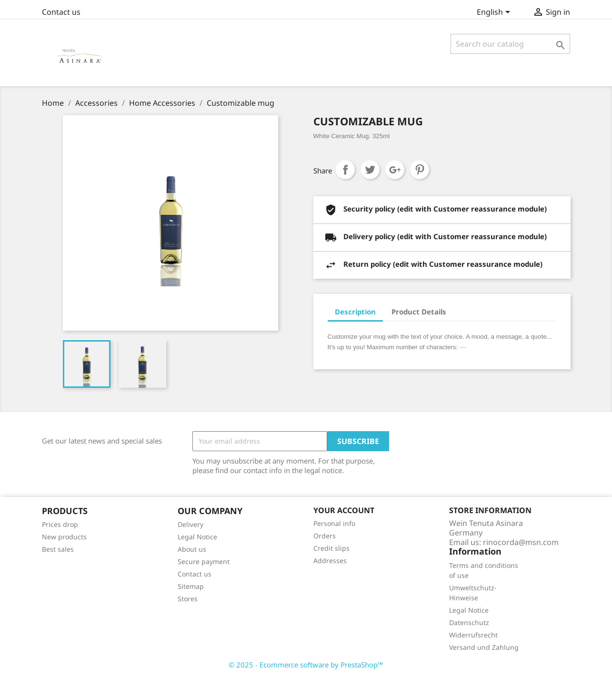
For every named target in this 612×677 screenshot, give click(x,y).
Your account (343, 510)
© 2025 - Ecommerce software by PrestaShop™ (306, 664)
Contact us (61, 12)
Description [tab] (355, 311)
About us (192, 549)
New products (64, 536)
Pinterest (419, 169)
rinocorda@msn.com (521, 542)
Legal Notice (197, 536)
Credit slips (331, 548)
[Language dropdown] (495, 13)
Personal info (334, 523)
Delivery (190, 524)
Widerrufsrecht (473, 634)
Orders (324, 535)
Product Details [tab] (418, 311)
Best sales (58, 549)
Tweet (370, 169)
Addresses (330, 560)
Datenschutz (469, 622)
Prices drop (60, 524)
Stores (188, 598)
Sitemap (191, 586)
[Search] (510, 44)
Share (345, 169)
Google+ (394, 169)
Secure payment (204, 561)
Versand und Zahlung (484, 647)
